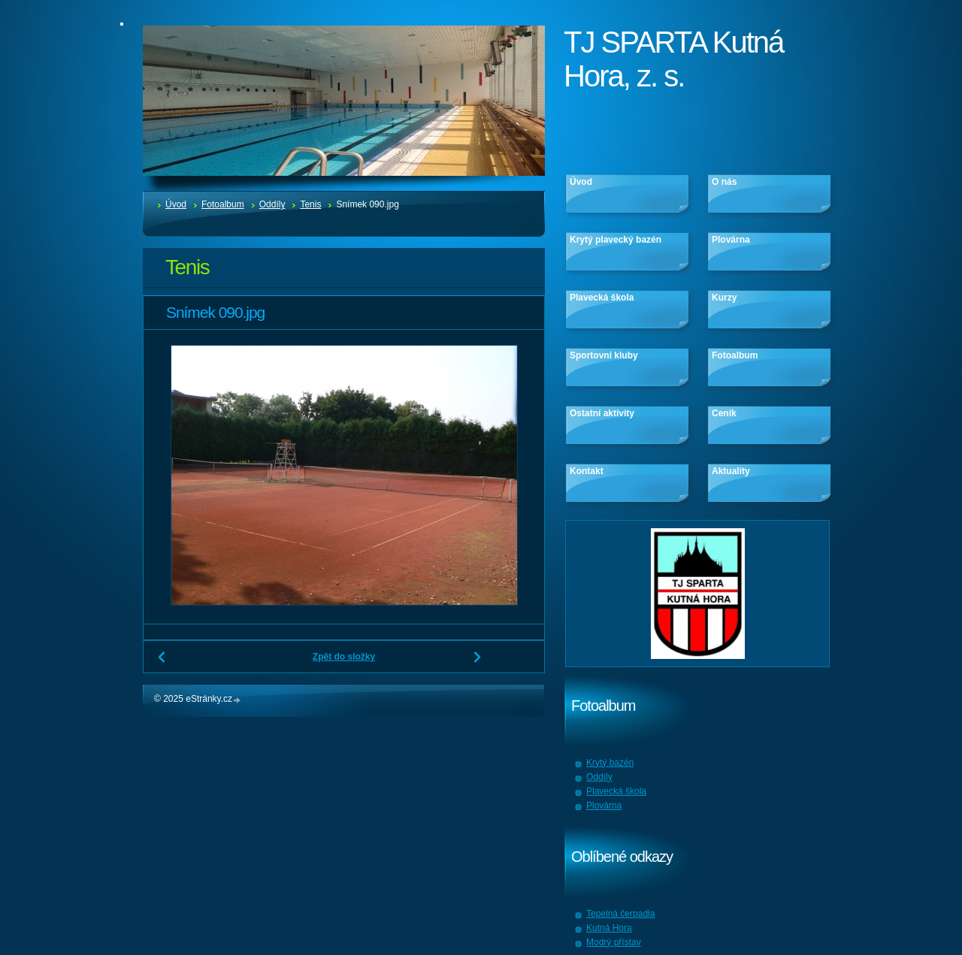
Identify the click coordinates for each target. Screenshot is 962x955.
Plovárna (731, 239)
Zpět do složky (344, 656)
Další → (478, 662)
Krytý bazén (610, 762)
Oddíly (272, 204)
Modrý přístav (613, 942)
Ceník (724, 413)
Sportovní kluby (604, 355)
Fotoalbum (222, 204)
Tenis (310, 204)
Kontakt (587, 471)
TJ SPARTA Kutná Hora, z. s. (673, 59)
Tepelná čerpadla (620, 913)
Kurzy (724, 297)
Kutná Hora (609, 928)
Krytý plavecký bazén (615, 239)
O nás (724, 182)
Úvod (175, 204)
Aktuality (731, 471)
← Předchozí (162, 662)
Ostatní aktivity (602, 413)
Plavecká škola (602, 297)
